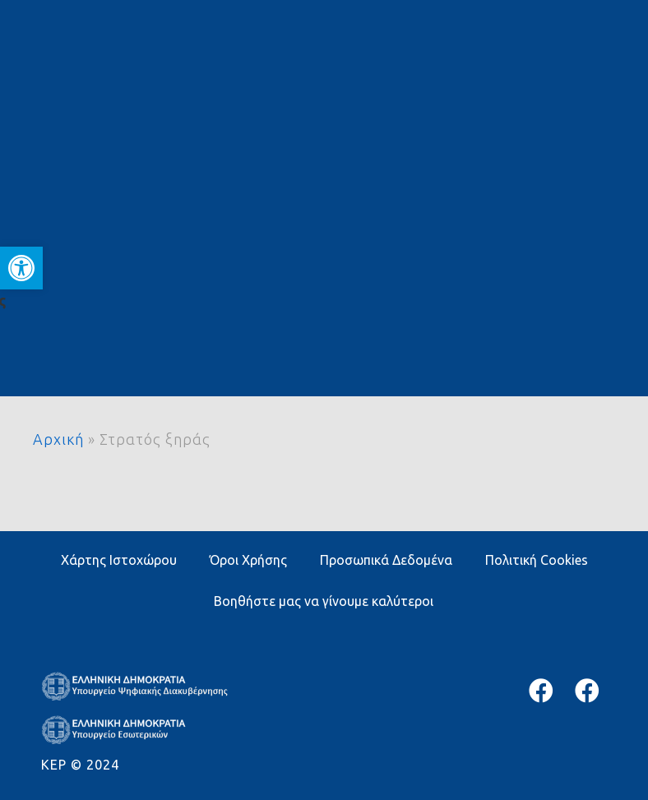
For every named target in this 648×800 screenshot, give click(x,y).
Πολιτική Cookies (536, 560)
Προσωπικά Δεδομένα (386, 560)
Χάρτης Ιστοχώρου (119, 560)
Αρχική (58, 439)
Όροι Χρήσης (248, 560)
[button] (21, 268)
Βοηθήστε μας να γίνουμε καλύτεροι (323, 601)
